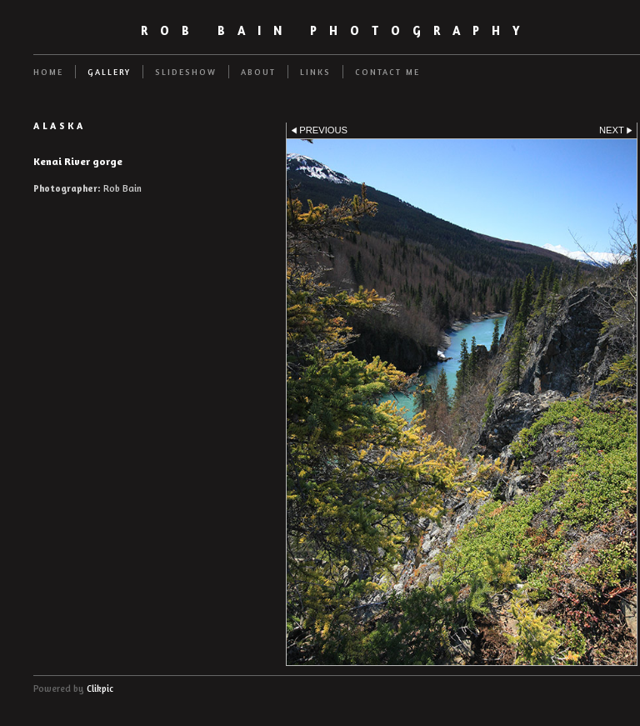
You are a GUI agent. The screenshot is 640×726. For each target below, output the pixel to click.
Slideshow (186, 72)
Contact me (387, 72)
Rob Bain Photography (336, 30)
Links (315, 72)
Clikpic (100, 688)
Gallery (109, 72)
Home (48, 72)
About (258, 72)
